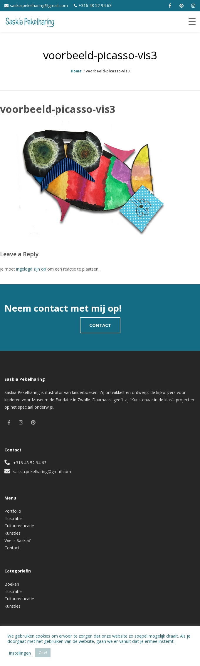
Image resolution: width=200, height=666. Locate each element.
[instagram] (193, 5)
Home (76, 71)
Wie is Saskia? (17, 540)
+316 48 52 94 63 (95, 5)
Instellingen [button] (20, 652)
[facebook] (169, 5)
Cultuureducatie (19, 526)
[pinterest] (181, 5)
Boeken (11, 584)
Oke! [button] (43, 652)
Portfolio (12, 511)
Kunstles (12, 533)
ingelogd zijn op (31, 269)
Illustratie (13, 518)
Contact (11, 548)
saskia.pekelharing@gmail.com (39, 5)
